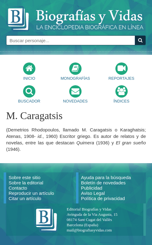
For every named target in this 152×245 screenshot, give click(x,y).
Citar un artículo (25, 198)
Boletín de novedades (103, 182)
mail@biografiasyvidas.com (89, 230)
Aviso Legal (93, 193)
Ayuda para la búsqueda (106, 177)
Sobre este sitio (24, 177)
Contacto (18, 188)
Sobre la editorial (26, 182)
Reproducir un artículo (31, 193)
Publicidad (91, 188)
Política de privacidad (103, 198)
